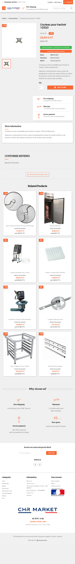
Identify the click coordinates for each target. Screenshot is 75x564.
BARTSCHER (54, 55)
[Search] (63, 8)
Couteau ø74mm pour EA (55, 319)
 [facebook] (35, 464)
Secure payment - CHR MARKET (36, 490)
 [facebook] (39, 464)
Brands (4, 496)
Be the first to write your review (37, 174)
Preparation (5, 483)
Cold (3, 481)
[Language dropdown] (51, 2)
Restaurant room (7, 491)
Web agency (37, 540)
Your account (56, 477)
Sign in (53, 483)
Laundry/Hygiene (7, 493)
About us (29, 481)
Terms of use (30, 483)
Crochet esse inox (55, 226)
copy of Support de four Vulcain (19, 366)
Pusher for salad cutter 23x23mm (55, 272)
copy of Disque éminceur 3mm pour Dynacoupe (20, 226)
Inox (3, 498)
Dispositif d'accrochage (55, 366)
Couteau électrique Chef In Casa (19, 272)
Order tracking (55, 481)
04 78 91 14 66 (38, 519)
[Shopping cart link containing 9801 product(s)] (68, 2)
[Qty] (41, 87)
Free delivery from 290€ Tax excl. (37, 8)
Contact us (30, 493)
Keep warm (5, 488)
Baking (4, 486)
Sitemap (29, 495)
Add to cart (60, 87)
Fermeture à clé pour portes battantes (20, 319)
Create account (55, 486)
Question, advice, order (38, 521)
